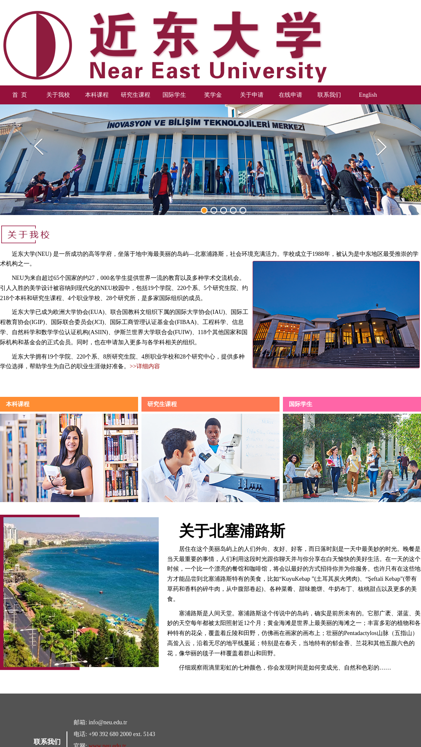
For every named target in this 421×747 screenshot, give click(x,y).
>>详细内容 (145, 366)
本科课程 (97, 95)
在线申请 (290, 95)
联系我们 (329, 95)
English (368, 95)
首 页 (19, 95)
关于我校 (58, 95)
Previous (41, 148)
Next (379, 148)
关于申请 (252, 95)
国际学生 (174, 95)
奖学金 (213, 95)
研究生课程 (135, 95)
